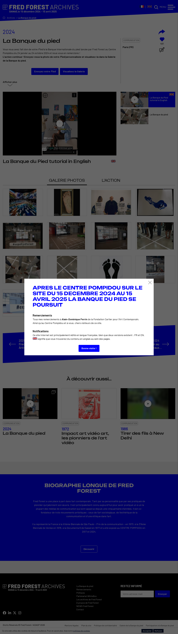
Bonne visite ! (89, 348)
